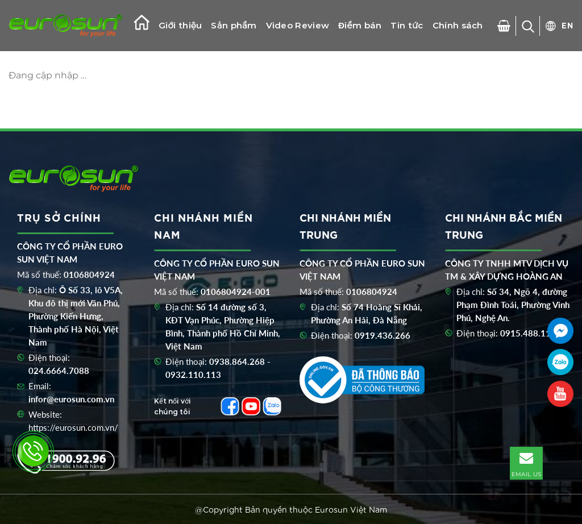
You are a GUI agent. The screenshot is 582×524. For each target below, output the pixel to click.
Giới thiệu (180, 25)
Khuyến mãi (265, 76)
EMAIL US (526, 462)
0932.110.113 (193, 374)
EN (567, 25)
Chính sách (458, 25)
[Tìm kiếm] (528, 26)
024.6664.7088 (58, 370)
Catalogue (162, 76)
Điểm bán (359, 25)
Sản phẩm (233, 25)
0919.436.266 (382, 335)
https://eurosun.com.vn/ (73, 427)
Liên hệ (212, 76)
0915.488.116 (528, 333)
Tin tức (406, 25)
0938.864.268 (237, 361)
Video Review (298, 25)
